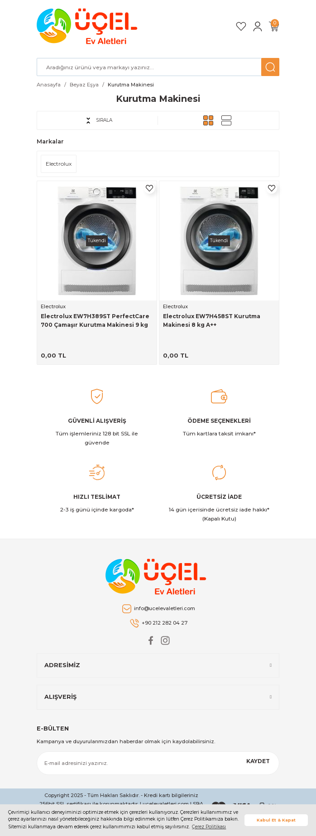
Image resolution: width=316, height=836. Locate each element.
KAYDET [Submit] (258, 761)
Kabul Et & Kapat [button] (276, 819)
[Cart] (273, 26)
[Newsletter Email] (158, 763)
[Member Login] (257, 26)
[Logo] (88, 26)
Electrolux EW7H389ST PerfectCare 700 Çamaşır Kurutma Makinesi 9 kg (95, 321)
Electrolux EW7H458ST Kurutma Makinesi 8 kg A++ (211, 321)
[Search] (158, 67)
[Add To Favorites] (149, 188)
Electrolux (53, 306)
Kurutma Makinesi (131, 84)
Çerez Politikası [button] (209, 827)
